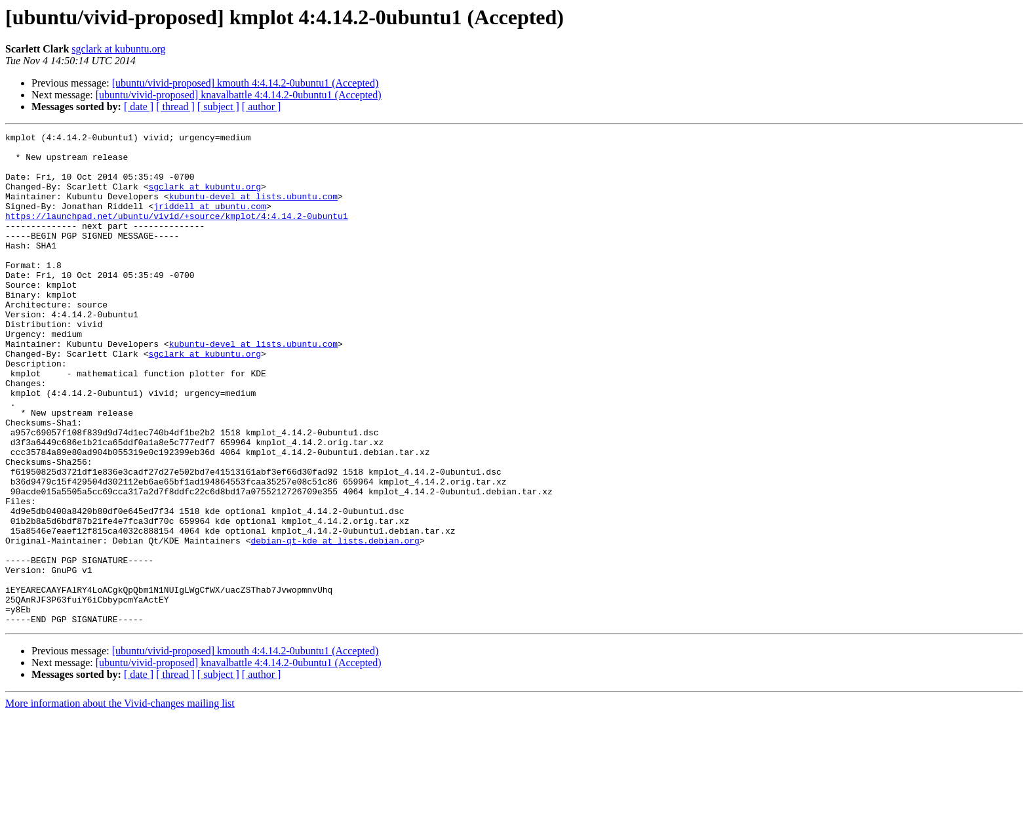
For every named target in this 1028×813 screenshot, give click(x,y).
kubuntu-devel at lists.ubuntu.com (253, 210)
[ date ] (138, 106)
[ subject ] (218, 106)
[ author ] (261, 106)
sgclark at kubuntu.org (118, 48)
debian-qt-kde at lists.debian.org (334, 623)
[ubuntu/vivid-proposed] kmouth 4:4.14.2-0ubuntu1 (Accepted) (245, 83)
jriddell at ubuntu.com (209, 222)
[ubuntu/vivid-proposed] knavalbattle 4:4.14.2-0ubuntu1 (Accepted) (239, 94)
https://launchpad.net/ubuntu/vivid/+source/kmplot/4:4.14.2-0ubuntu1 (176, 233)
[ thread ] (175, 106)
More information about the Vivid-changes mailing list (120, 801)
